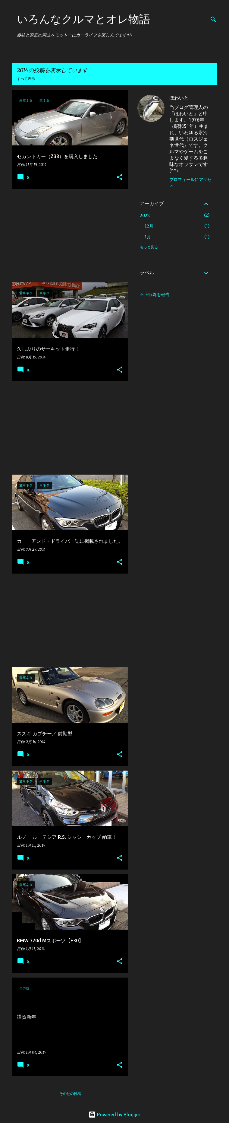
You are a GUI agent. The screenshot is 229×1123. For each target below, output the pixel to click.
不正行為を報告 (154, 294)
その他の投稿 (70, 1094)
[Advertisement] (68, 235)
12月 (149, 226)
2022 (145, 215)
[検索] (213, 19)
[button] (119, 177)
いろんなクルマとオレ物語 (83, 19)
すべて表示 (26, 79)
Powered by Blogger (114, 1114)
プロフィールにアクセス (190, 182)
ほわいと (179, 97)
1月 (148, 237)
